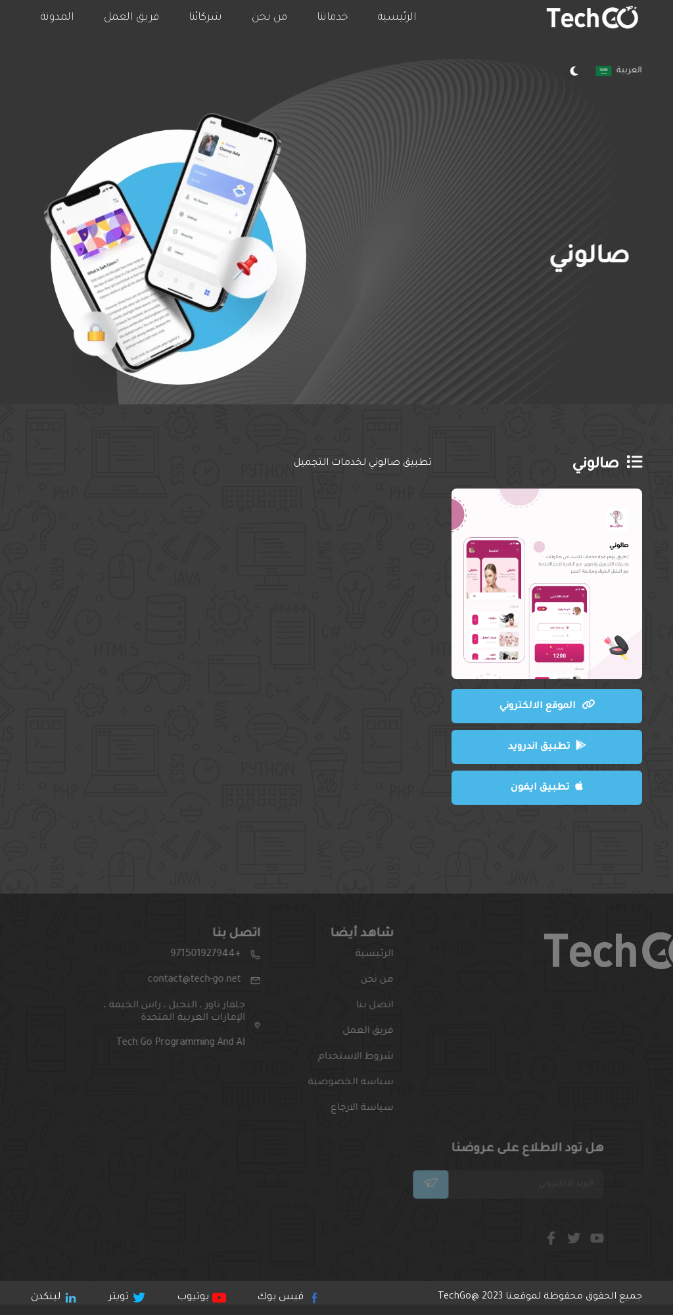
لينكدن (53, 1297)
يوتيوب (200, 1297)
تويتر (126, 1297)
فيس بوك (287, 1297)
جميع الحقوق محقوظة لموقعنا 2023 (540, 1297)
